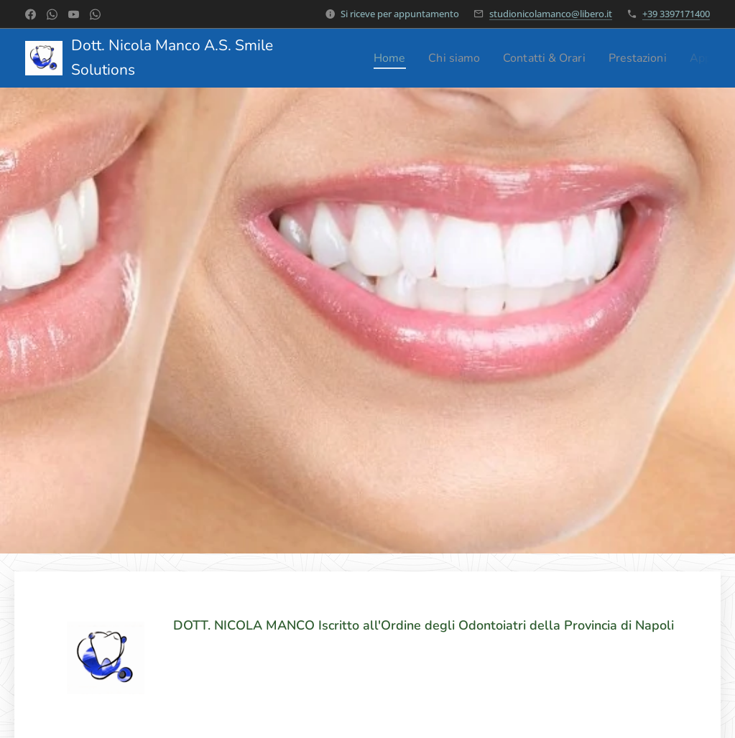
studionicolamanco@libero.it (550, 13)
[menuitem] (394, 58)
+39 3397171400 (676, 13)
